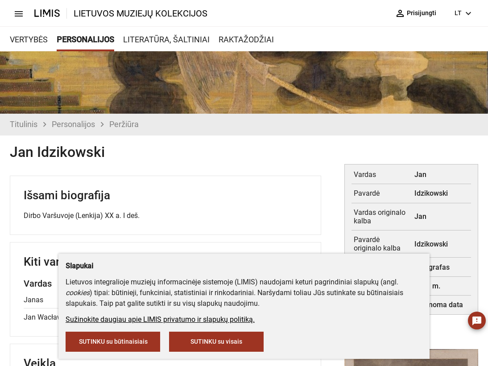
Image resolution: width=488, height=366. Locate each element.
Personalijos (73, 124)
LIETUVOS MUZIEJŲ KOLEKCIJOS (140, 13)
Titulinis (23, 124)
